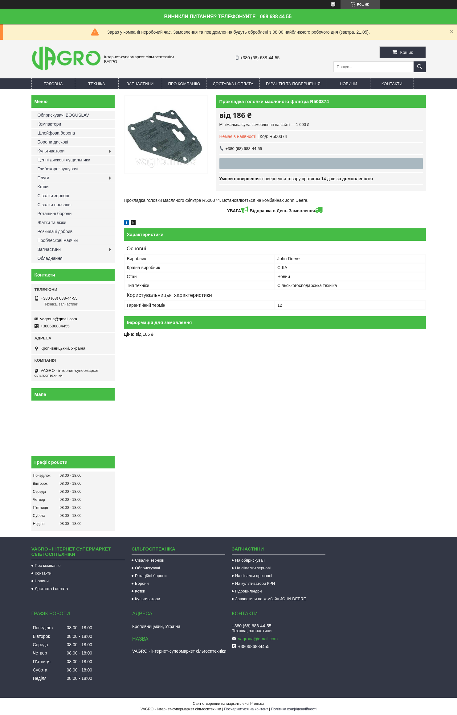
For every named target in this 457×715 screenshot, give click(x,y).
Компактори (49, 124)
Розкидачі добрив (55, 231)
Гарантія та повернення (293, 83)
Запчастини (140, 83)
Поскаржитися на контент (246, 709)
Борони (142, 583)
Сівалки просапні (55, 204)
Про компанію (184, 83)
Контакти (392, 83)
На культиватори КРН (255, 583)
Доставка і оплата (233, 83)
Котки (43, 186)
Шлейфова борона (56, 133)
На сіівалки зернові (253, 568)
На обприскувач (250, 560)
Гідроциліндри (248, 591)
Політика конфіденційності (294, 709)
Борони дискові (53, 141)
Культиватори (51, 150)
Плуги (43, 177)
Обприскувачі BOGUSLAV (63, 115)
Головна (53, 83)
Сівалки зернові (53, 195)
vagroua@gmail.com (58, 319)
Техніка (96, 83)
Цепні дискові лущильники (64, 159)
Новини (348, 83)
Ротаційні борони (55, 213)
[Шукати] (420, 66)
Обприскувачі (147, 568)
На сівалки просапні (253, 575)
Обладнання (50, 258)
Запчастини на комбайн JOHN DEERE (270, 599)
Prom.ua (257, 703)
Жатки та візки (52, 222)
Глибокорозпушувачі (58, 168)
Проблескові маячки (58, 240)
